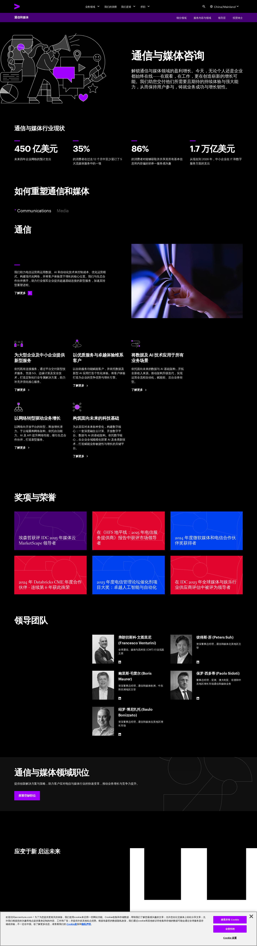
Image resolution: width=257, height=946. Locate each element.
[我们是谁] (129, 6)
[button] (27, 795)
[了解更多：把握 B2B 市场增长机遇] (22, 390)
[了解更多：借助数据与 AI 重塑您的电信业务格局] (139, 390)
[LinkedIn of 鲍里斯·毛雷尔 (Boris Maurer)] (119, 698)
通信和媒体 (21, 17)
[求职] (145, 6)
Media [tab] (63, 210)
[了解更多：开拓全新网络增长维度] (22, 447)
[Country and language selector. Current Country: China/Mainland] (225, 6)
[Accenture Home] (25, 6)
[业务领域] (93, 6)
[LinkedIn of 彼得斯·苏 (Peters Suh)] (197, 662)
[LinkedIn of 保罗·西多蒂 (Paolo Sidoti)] (197, 698)
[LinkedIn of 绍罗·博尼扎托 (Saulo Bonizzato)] (119, 734)
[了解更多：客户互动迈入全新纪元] (81, 385)
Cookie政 (72, 924)
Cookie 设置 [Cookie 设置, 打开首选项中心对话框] (230, 938)
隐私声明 (86, 924)
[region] (128, 929)
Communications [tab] (35, 210)
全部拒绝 (230, 929)
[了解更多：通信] (23, 293)
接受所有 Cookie (230, 920)
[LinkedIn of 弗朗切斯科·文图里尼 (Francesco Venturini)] (119, 662)
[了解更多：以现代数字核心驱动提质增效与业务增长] (81, 456)
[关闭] (251, 916)
